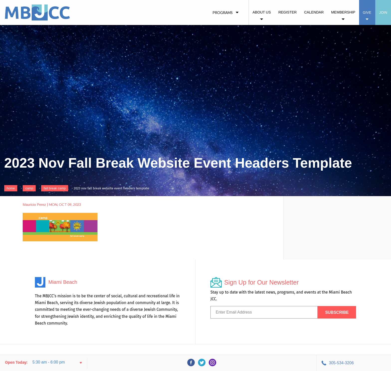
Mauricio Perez (34, 205)
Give (367, 12)
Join (383, 12)
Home (11, 188)
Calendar (314, 12)
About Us (262, 12)
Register (287, 12)
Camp (29, 188)
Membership (343, 12)
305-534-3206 (341, 363)
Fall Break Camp (55, 188)
